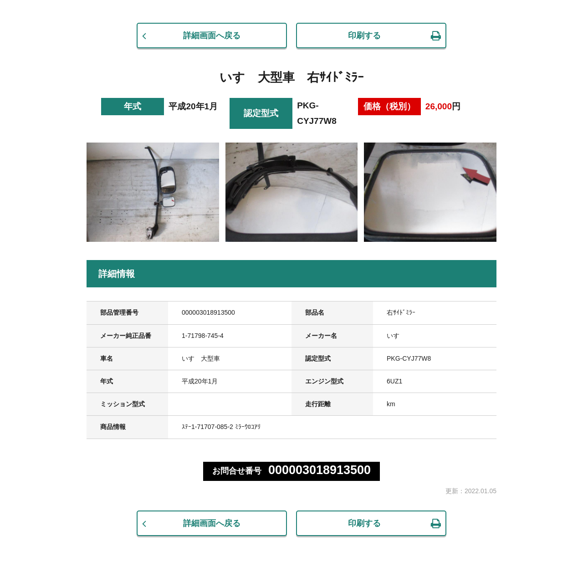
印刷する (364, 35)
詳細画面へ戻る (211, 35)
